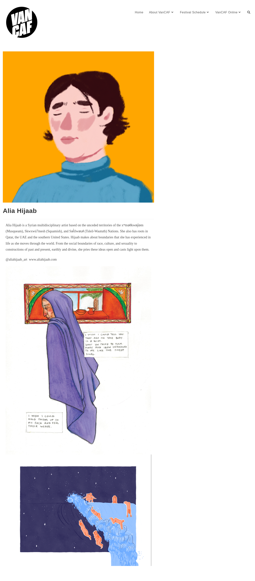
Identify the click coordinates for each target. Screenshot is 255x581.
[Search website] (248, 12)
